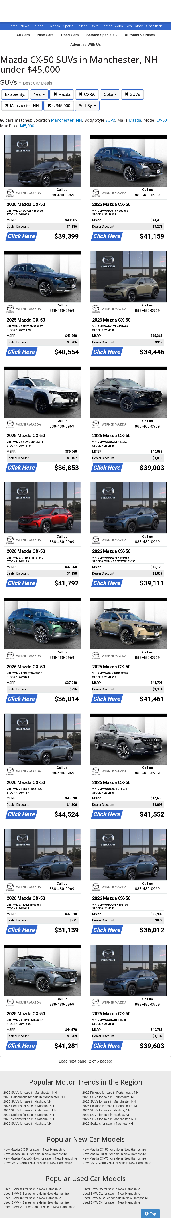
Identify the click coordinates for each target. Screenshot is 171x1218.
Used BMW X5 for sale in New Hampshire (111, 1189)
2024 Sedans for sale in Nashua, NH (28, 1114)
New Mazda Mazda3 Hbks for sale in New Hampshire (40, 1158)
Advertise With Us (85, 44)
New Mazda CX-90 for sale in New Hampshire (114, 1154)
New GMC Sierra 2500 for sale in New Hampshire (116, 1163)
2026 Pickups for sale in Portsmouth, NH (110, 1092)
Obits (95, 26)
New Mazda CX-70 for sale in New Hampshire (114, 1158)
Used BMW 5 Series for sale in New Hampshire (115, 1198)
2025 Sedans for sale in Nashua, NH (28, 1106)
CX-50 (87, 94)
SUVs (132, 94)
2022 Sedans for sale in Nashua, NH (107, 1123)
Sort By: (87, 105)
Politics (37, 26)
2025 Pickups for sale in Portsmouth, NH (110, 1106)
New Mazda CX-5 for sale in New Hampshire (34, 1149)
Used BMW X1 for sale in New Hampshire (111, 1193)
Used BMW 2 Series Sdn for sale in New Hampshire (39, 1207)
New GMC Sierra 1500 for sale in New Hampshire (37, 1163)
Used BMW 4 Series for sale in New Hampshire (36, 1202)
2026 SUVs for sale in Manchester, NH (30, 1092)
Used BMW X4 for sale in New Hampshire (111, 1202)
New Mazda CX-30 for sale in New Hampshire (35, 1154)
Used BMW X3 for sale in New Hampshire (32, 1189)
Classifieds (154, 26)
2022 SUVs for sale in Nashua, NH (27, 1123)
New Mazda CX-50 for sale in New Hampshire (114, 1149)
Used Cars (70, 35)
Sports (68, 26)
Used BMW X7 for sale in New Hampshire (32, 1198)
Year (39, 94)
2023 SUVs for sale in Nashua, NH (106, 1114)
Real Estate (135, 26)
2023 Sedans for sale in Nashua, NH (28, 1119)
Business (53, 26)
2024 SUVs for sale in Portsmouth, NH (30, 1110)
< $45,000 (58, 105)
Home (13, 26)
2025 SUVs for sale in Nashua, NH (27, 1101)
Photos (107, 26)
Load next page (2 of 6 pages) (85, 1061)
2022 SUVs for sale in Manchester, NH (109, 1119)
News (25, 26)
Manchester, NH (22, 105)
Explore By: (15, 94)
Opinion (82, 26)
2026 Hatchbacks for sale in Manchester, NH (34, 1097)
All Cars (23, 35)
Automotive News (140, 35)
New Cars (45, 35)
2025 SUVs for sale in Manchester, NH (109, 1101)
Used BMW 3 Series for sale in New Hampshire (36, 1193)
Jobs (119, 26)
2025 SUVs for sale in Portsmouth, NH (109, 1097)
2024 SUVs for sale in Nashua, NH (106, 1110)
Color (110, 94)
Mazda (61, 94)
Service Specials (101, 35)
